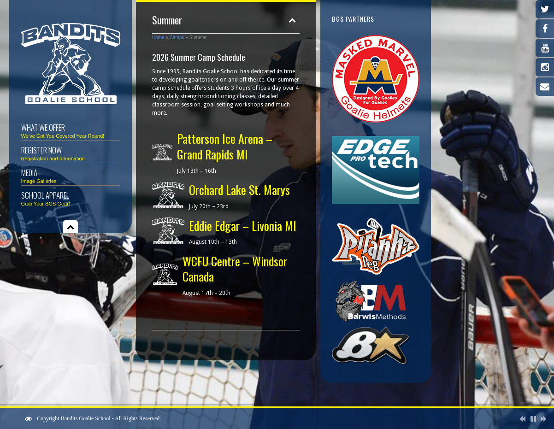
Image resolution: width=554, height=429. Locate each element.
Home (158, 37)
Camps (177, 37)
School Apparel (70, 197)
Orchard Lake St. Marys (239, 190)
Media (70, 175)
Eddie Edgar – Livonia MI (242, 226)
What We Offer (70, 130)
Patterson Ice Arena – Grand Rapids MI (224, 146)
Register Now (70, 152)
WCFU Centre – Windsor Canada (235, 269)
